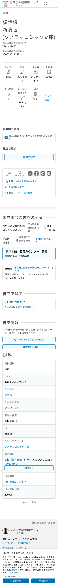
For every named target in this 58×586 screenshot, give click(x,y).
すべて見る (48, 97)
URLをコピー (19, 173)
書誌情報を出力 (14, 186)
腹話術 (8, 395)
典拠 (29, 468)
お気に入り (9, 173)
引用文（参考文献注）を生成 (21, 181)
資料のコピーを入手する (14, 547)
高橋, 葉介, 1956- (13, 459)
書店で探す (29, 157)
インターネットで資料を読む (16, 542)
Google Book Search (20, 306)
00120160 (11, 463)
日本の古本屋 (16, 302)
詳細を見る (14, 572)
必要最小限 (15, 580)
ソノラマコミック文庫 (16, 446)
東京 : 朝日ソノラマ (15, 481)
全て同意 (43, 580)
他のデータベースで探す (18, 193)
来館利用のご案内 (45, 240)
